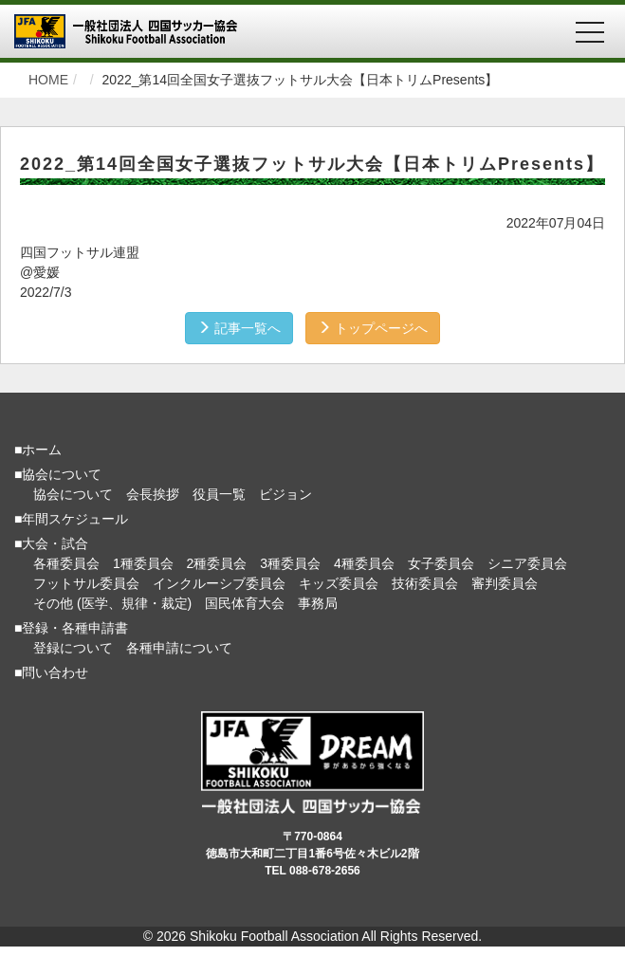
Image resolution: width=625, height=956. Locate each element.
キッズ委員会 (338, 583)
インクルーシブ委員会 (219, 583)
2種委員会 (217, 563)
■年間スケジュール (71, 518)
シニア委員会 (527, 563)
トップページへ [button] (373, 328)
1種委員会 (143, 563)
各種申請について (179, 647)
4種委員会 (364, 563)
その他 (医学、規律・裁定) (112, 603)
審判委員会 (504, 583)
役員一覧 (219, 494)
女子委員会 (441, 563)
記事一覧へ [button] (239, 328)
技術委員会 (425, 583)
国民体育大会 (245, 603)
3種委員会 (290, 563)
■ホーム (38, 449)
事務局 (318, 603)
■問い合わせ (51, 672)
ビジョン (285, 494)
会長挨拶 (152, 494)
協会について (73, 494)
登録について (73, 647)
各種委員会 (66, 563)
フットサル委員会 (86, 583)
